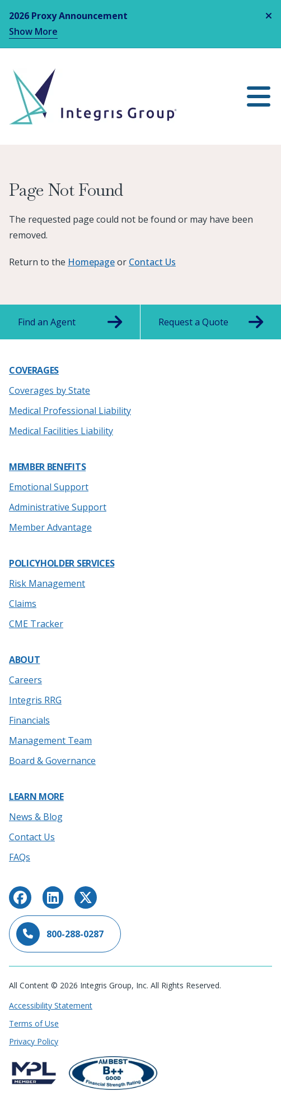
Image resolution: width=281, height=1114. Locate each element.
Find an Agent (70, 322)
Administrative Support (57, 507)
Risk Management (47, 583)
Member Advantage (50, 527)
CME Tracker (36, 624)
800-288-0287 (60, 934)
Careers (25, 680)
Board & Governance (52, 760)
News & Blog (36, 817)
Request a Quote (210, 322)
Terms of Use (34, 1023)
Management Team (50, 740)
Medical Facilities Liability (61, 431)
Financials (29, 720)
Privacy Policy (33, 1041)
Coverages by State (49, 390)
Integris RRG (35, 700)
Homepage (91, 262)
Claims (22, 603)
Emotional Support (48, 487)
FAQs (19, 857)
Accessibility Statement (50, 1005)
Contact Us (152, 262)
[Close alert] (268, 15)
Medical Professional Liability (70, 410)
